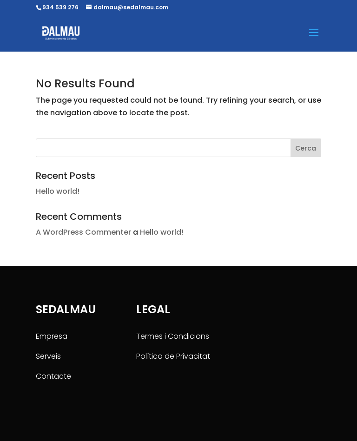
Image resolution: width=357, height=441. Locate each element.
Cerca (305, 148)
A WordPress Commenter (83, 232)
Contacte (53, 376)
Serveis (48, 356)
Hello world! (57, 191)
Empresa (51, 336)
